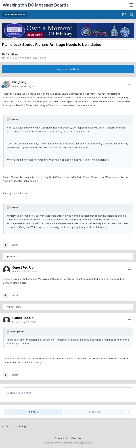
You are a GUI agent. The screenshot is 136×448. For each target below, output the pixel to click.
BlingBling (12, 54)
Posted (24, 86)
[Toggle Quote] (8, 119)
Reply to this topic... (20, 392)
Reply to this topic (68, 69)
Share (33, 411)
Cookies (76, 438)
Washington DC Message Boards (35, 5)
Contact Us (61, 438)
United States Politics (34, 57)
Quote (14, 244)
